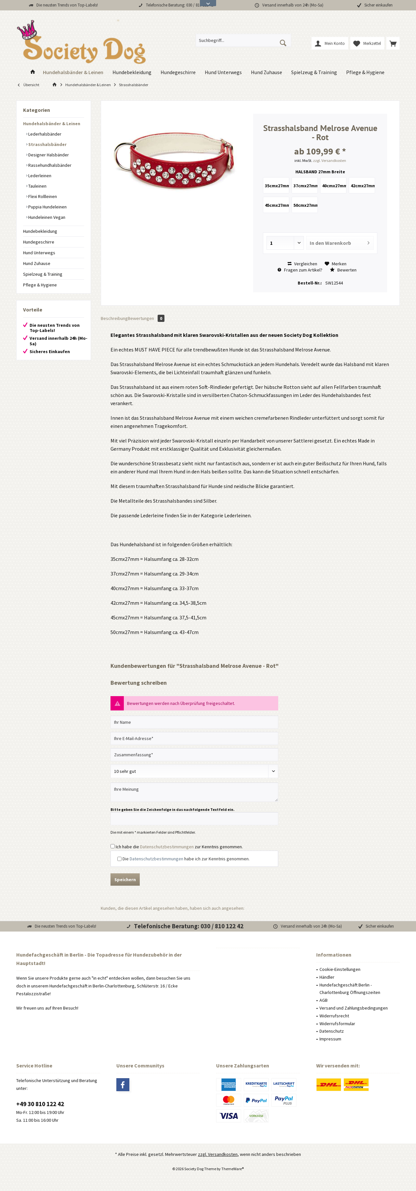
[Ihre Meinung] (194, 792)
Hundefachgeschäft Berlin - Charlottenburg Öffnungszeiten (349, 989)
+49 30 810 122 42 (40, 1104)
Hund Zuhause (36, 263)
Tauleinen (36, 186)
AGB (323, 1000)
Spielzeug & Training (42, 274)
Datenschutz (331, 1031)
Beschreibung (114, 318)
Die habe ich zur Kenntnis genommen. (186, 859)
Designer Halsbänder (48, 155)
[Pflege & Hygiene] (365, 72)
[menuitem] (393, 43)
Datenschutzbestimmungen (167, 847)
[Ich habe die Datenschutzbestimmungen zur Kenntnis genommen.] (112, 846)
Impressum (330, 1039)
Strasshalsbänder (47, 144)
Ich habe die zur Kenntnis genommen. (179, 847)
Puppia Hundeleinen (47, 207)
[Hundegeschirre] (178, 72)
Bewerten (343, 270)
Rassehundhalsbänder (49, 165)
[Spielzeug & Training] (314, 72)
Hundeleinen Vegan (46, 217)
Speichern (125, 879)
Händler (326, 977)
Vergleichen (302, 264)
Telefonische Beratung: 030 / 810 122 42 (179, 5)
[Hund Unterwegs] (223, 72)
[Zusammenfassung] (194, 754)
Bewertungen (146, 318)
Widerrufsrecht (334, 1016)
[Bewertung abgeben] (194, 771)
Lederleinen (39, 176)
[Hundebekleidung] (132, 72)
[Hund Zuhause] (266, 72)
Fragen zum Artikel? (300, 270)
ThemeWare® (232, 1168)
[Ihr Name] (194, 722)
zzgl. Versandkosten (329, 160)
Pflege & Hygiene (40, 285)
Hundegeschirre (38, 242)
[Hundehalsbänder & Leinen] (73, 72)
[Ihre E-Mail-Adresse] (194, 738)
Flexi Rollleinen (42, 196)
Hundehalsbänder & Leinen (51, 123)
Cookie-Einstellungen (339, 969)
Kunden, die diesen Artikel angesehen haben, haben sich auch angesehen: (172, 908)
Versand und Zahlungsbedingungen (353, 1008)
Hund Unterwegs (39, 253)
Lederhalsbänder (44, 134)
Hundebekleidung (40, 231)
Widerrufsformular (337, 1023)
